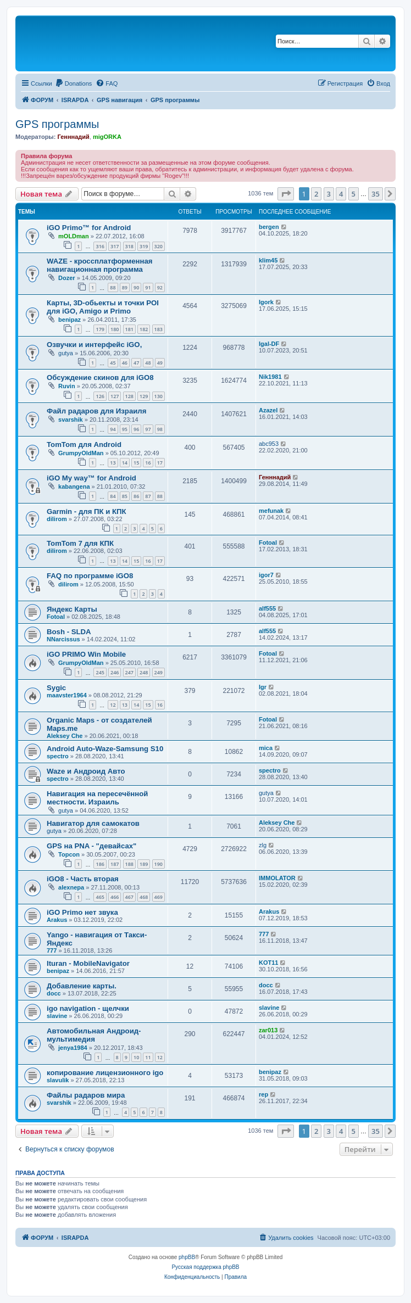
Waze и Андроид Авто (86, 771)
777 (52, 950)
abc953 (269, 443)
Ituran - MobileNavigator (88, 963)
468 (144, 897)
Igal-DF (269, 343)
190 (158, 864)
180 (114, 329)
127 (114, 396)
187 (114, 864)
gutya (65, 353)
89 (124, 287)
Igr (262, 687)
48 (148, 362)
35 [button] (375, 194)
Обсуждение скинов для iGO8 (100, 377)
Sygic (56, 688)
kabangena (74, 486)
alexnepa (71, 887)
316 (100, 246)
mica (266, 748)
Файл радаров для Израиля (96, 411)
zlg (262, 845)
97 (148, 429)
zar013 (268, 1030)
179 (100, 329)
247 (129, 672)
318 (129, 246)
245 (100, 672)
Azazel (268, 410)
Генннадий (73, 136)
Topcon (69, 854)
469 (158, 897)
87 (148, 496)
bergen (269, 226)
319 (144, 246)
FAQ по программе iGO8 (90, 576)
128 (129, 396)
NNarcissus (63, 639)
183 (158, 329)
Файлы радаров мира (86, 1095)
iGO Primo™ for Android (89, 227)
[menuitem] (73, 83)
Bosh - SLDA (69, 632)
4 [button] (341, 194)
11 (148, 1057)
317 (114, 246)
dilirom (57, 519)
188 (129, 864)
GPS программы (57, 124)
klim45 (268, 260)
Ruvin (66, 386)
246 (114, 672)
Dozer (66, 278)
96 (136, 429)
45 (112, 362)
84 (112, 496)
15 (136, 462)
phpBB (187, 1257)
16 (148, 462)
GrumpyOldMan (81, 453)
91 (148, 287)
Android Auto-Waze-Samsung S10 (105, 749)
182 (144, 329)
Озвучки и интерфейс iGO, (94, 344)
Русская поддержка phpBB (205, 1267)
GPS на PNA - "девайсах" (91, 846)
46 (124, 362)
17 (160, 462)
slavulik (58, 1080)
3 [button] (329, 194)
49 (160, 362)
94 (112, 429)
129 (144, 396)
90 (136, 287)
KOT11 (268, 962)
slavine (57, 1016)
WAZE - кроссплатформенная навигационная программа (100, 265)
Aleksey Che (64, 735)
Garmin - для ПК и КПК (86, 511)
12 (112, 704)
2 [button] (316, 194)
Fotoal (268, 542)
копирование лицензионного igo (105, 1073)
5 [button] (354, 194)
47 (136, 362)
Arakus (57, 919)
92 (160, 287)
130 (158, 396)
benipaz (69, 319)
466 (114, 897)
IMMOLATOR (277, 878)
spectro (58, 756)
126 (100, 396)
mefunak (271, 510)
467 (129, 897)
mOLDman (73, 236)
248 (144, 672)
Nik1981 (270, 376)
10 (136, 1057)
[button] (285, 193)
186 (100, 864)
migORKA (107, 136)
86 (136, 496)
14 (124, 462)
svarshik (70, 419)
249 (158, 672)
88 (112, 287)
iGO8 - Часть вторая (83, 879)
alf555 (267, 608)
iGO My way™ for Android (91, 478)
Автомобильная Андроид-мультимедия (94, 1035)
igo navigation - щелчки (88, 1008)
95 (124, 429)
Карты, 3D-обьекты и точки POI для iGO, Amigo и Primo (103, 307)
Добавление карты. (81, 986)
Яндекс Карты (72, 609)
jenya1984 (72, 1047)
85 (124, 496)
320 (158, 246)
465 (100, 897)
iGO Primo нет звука (82, 912)
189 (144, 864)
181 (129, 329)
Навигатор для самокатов (93, 823)
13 (112, 462)
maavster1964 (67, 695)
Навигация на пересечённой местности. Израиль (97, 798)
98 (160, 429)
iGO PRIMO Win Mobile (86, 654)
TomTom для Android (84, 444)
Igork (266, 302)
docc (54, 993)
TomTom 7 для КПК (80, 543)
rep (263, 1094)
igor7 (266, 575)
